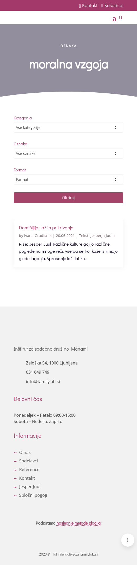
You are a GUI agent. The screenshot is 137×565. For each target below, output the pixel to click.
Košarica (112, 5)
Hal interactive (63, 554)
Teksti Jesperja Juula (97, 235)
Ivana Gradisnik (38, 235)
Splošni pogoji (33, 495)
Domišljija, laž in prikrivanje (46, 227)
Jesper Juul (29, 486)
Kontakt (88, 5)
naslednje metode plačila (78, 523)
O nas (25, 452)
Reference (29, 469)
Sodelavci (28, 461)
